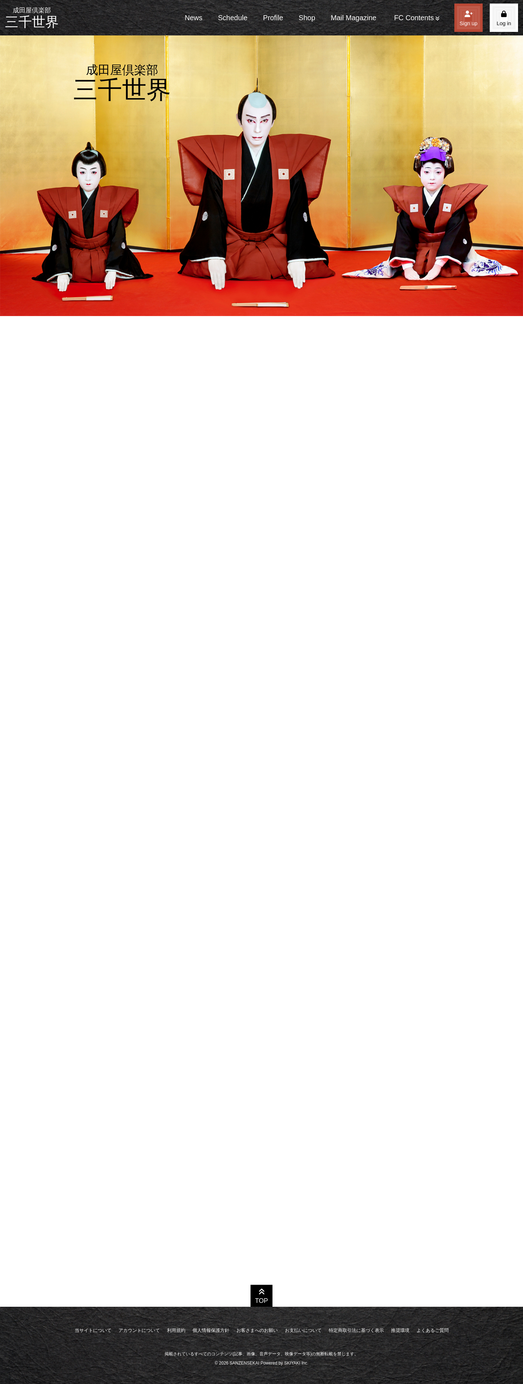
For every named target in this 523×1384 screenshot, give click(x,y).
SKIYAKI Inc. (296, 1363)
